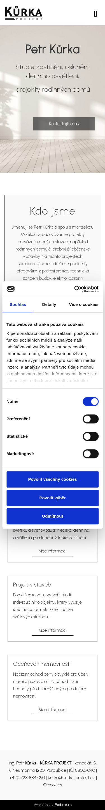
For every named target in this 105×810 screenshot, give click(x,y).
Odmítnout (52, 516)
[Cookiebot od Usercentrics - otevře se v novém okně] (75, 289)
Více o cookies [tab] (84, 304)
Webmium (63, 805)
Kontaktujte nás (64, 123)
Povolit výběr (52, 497)
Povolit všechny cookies (52, 479)
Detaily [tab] (49, 304)
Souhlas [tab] (18, 304)
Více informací (52, 551)
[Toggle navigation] (95, 12)
